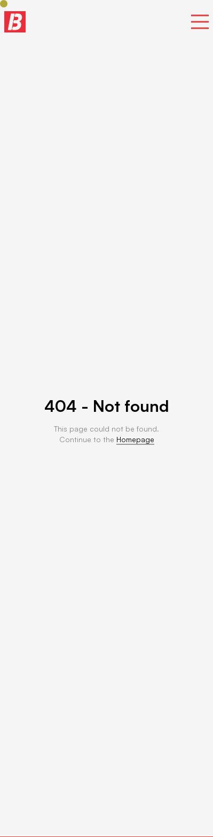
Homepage (135, 439)
